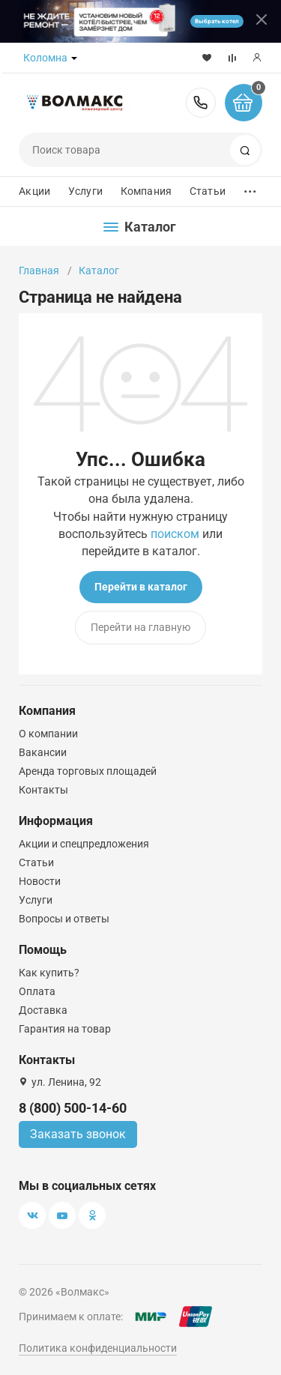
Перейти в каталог (140, 587)
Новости (40, 881)
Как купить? (49, 973)
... (250, 187)
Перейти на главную (140, 627)
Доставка (43, 1010)
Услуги (85, 191)
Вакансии (43, 752)
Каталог (99, 270)
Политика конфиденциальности (98, 1348)
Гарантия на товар (65, 1029)
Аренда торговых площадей (88, 771)
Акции (34, 191)
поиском (175, 534)
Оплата (37, 991)
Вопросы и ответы (64, 919)
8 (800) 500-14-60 (201, 103)
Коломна (45, 58)
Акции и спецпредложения (84, 844)
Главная (39, 270)
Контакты (43, 790)
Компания (146, 191)
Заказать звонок (78, 1134)
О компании (48, 734)
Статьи (208, 191)
